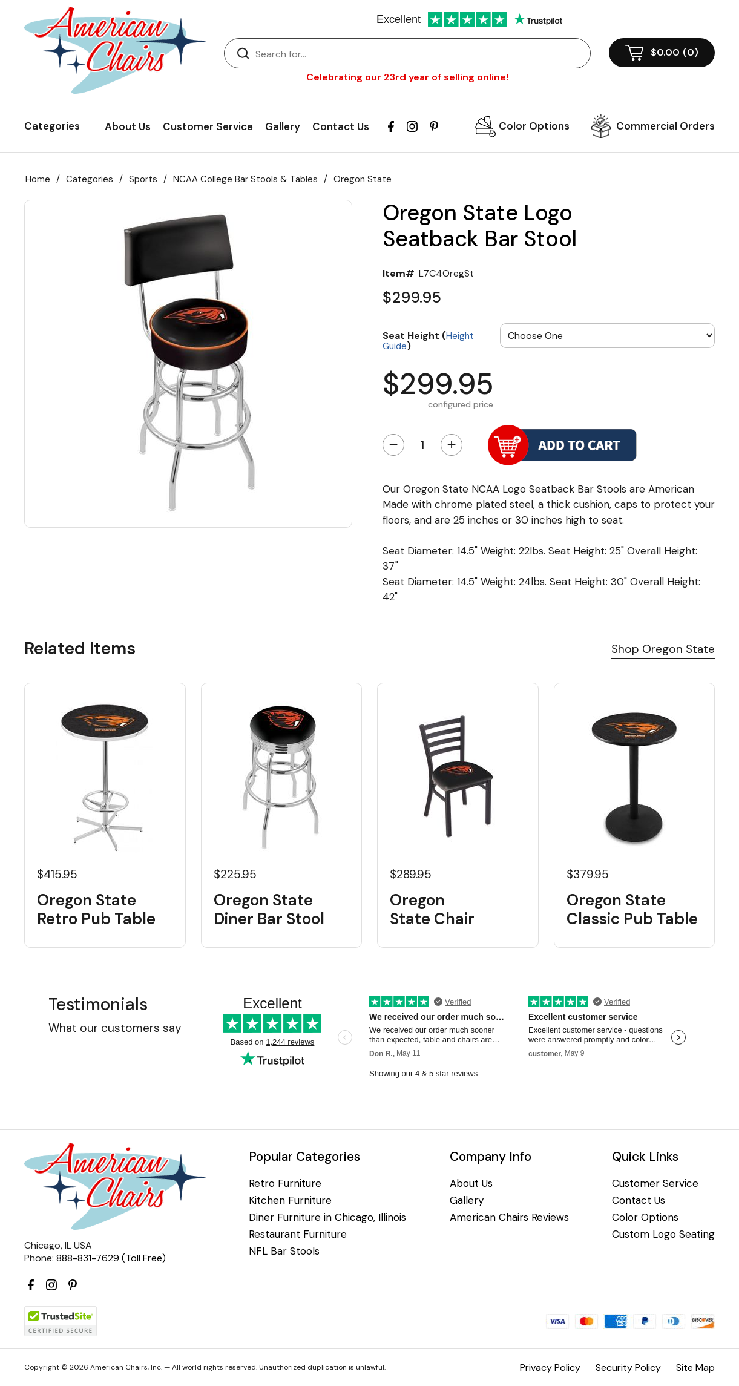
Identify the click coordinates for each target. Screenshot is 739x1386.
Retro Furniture (285, 1183)
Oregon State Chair (432, 909)
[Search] (419, 53)
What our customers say (115, 1028)
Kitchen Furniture (290, 1200)
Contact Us (340, 126)
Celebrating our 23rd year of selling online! (407, 77)
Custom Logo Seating (663, 1234)
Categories (89, 179)
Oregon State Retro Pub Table (96, 909)
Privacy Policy (550, 1367)
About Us (128, 126)
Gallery (282, 126)
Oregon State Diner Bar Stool (269, 909)
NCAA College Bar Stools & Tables (245, 179)
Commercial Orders (665, 126)
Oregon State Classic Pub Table (632, 909)
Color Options (534, 126)
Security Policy (628, 1367)
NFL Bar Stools (284, 1251)
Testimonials (98, 1004)
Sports (143, 179)
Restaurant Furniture (298, 1234)
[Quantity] (422, 445)
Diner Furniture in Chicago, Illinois (327, 1217)
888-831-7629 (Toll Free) (111, 1258)
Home (37, 179)
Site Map (695, 1367)
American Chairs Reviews (509, 1217)
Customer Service (208, 126)
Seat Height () (428, 340)
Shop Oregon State (663, 649)
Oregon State (362, 179)
